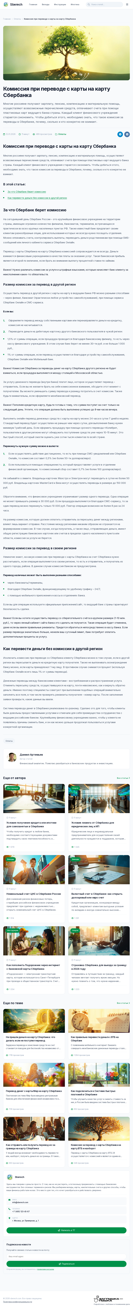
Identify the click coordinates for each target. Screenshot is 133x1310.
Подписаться (67, 1264)
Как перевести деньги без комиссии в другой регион (39, 197)
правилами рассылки (45, 1269)
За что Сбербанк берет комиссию (28, 191)
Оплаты (17, 19)
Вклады (45, 4)
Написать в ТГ (66, 1230)
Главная (33, 4)
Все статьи (123, 778)
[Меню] (127, 4)
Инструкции (60, 4)
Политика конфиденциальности (17, 1302)
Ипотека (75, 4)
